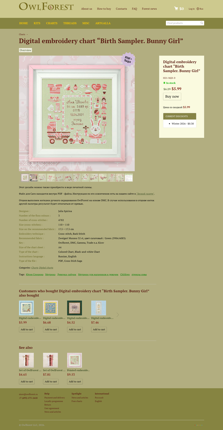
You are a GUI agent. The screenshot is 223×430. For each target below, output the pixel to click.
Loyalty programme (53, 401)
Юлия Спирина (34, 274)
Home (23, 23)
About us (86, 8)
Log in (192, 8)
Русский (99, 397)
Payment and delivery (54, 397)
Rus (199, 8)
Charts (51, 23)
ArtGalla (102, 23)
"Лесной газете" (145, 193)
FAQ (134, 8)
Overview (25, 50)
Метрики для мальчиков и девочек (98, 274)
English (98, 401)
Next (117, 314)
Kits (37, 23)
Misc (86, 23)
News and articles (52, 411)
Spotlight (76, 393)
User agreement (51, 408)
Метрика (50, 274)
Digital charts (46, 267)
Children (125, 274)
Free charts (77, 401)
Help (47, 393)
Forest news (149, 8)
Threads (70, 23)
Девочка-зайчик (66, 274)
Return (47, 404)
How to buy (104, 8)
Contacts (121, 8)
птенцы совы (139, 274)
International (102, 393)
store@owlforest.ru (28, 394)
